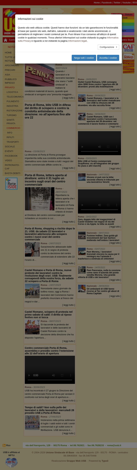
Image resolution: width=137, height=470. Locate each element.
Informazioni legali (77, 41)
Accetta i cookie (108, 57)
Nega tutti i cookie (84, 57)
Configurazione (107, 47)
